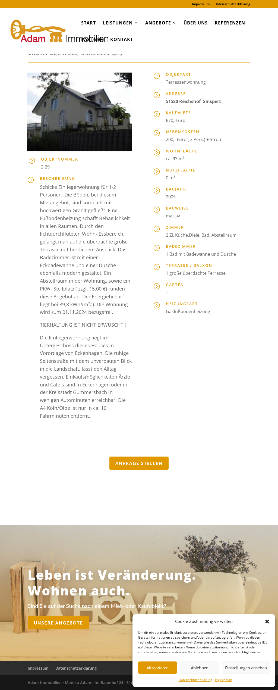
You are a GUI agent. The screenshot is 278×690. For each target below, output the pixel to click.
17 (112, 140)
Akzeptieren (158, 667)
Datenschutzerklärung (195, 679)
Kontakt (121, 40)
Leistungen (118, 23)
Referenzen (230, 23)
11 (84, 140)
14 (98, 140)
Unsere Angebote (86, 621)
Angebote (158, 23)
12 (89, 140)
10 (80, 140)
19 (121, 140)
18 (117, 140)
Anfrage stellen (139, 463)
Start (88, 23)
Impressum (223, 679)
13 (93, 140)
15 (103, 140)
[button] (267, 621)
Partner (92, 40)
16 (107, 140)
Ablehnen (199, 667)
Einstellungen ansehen (246, 667)
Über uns (196, 23)
